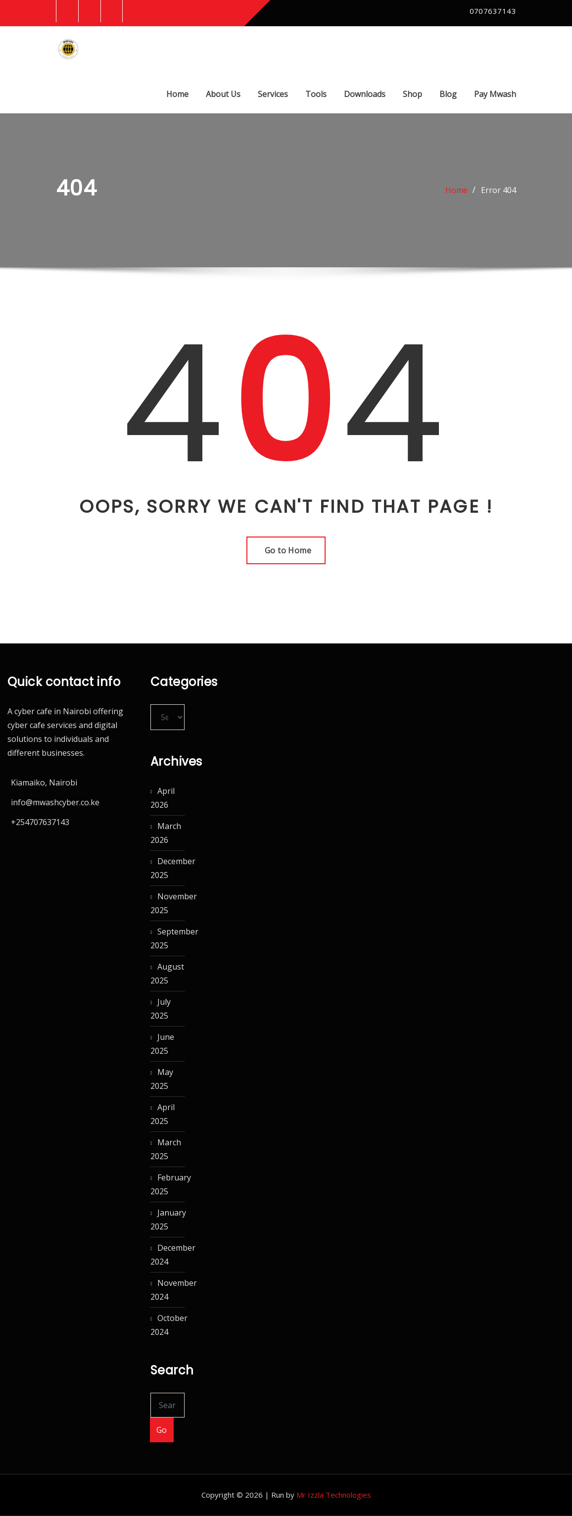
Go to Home (286, 550)
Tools (316, 94)
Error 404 (498, 190)
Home (177, 94)
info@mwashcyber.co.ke (55, 802)
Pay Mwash (495, 94)
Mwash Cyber (139, 42)
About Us (223, 94)
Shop (412, 94)
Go (161, 1429)
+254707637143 (40, 822)
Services (273, 94)
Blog (448, 94)
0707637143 (493, 11)
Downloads (364, 94)
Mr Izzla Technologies (333, 1495)
